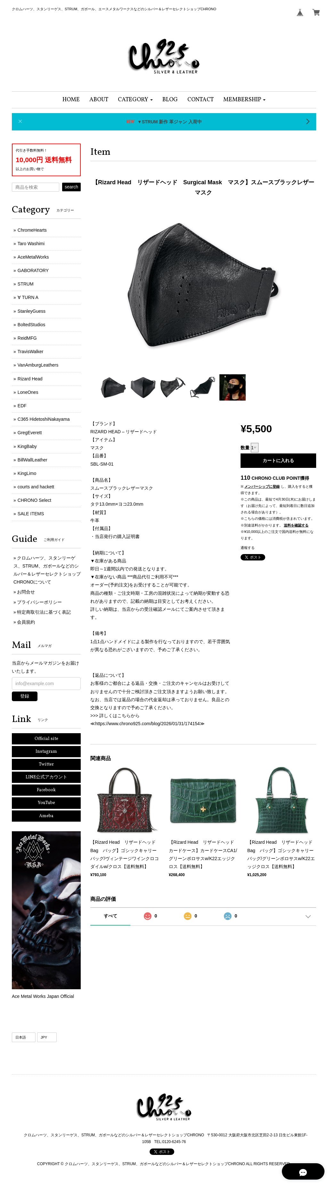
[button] (135, 100)
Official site (46, 739)
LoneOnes (28, 392)
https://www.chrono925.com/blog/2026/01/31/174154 (147, 723)
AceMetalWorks (33, 257)
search (71, 186)
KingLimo (27, 473)
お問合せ (26, 591)
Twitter (46, 764)
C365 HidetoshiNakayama (44, 419)
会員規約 (26, 622)
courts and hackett (36, 486)
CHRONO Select (34, 500)
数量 (245, 447)
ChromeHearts (32, 230)
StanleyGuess (31, 311)
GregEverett (30, 432)
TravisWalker (31, 351)
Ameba (46, 816)
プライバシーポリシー (39, 602)
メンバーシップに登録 (262, 486)
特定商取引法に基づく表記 (44, 612)
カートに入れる (278, 460)
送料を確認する (296, 525)
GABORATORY (33, 270)
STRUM (26, 283)
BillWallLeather (32, 459)
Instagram (46, 752)
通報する (248, 548)
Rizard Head (30, 378)
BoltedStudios (31, 324)
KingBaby (27, 446)
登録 (24, 696)
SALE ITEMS (31, 513)
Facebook (46, 790)
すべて (110, 915)
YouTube (46, 803)
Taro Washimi (31, 243)
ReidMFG (27, 338)
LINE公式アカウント (46, 777)
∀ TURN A (28, 297)
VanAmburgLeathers (38, 365)
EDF (22, 405)
